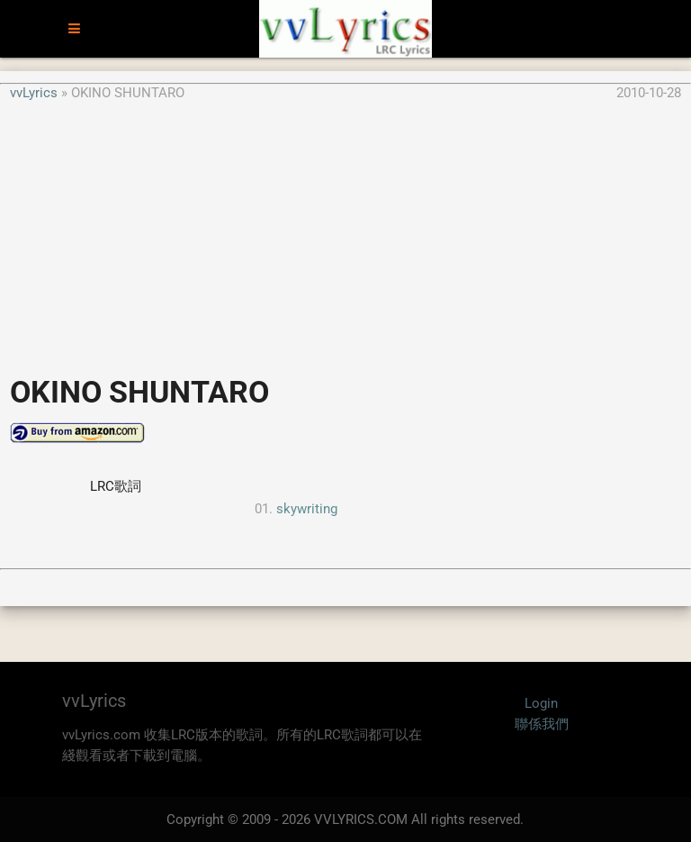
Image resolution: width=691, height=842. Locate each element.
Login (541, 703)
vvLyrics (34, 93)
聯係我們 (542, 724)
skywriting (306, 509)
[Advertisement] (345, 229)
